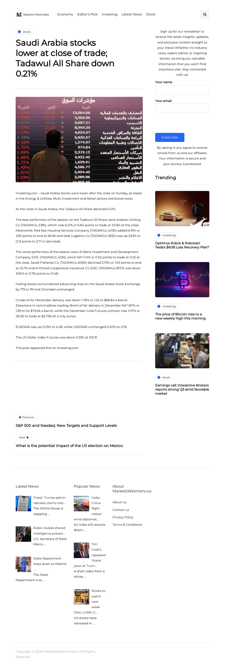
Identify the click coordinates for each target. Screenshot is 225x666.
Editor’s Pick (87, 14)
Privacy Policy (123, 517)
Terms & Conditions (127, 525)
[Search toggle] (204, 14)
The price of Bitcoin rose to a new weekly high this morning (180, 316)
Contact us (120, 510)
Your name (182, 86)
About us (119, 502)
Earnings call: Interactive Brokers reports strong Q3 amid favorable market (182, 389)
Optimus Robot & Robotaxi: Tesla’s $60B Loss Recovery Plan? (182, 245)
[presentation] (186, 125)
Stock (151, 14)
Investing (109, 14)
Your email (182, 105)
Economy (65, 14)
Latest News (132, 14)
